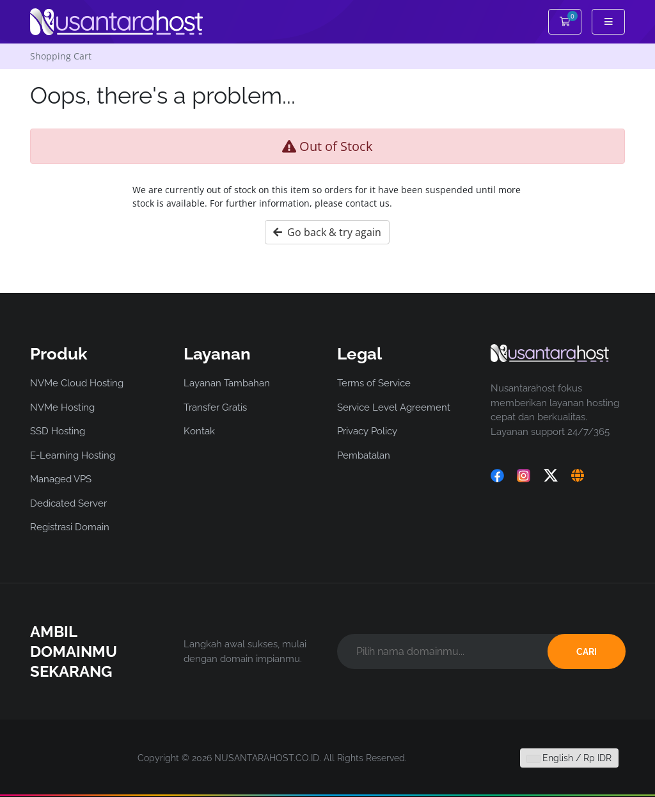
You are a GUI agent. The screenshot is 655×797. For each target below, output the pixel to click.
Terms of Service (374, 383)
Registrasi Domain (69, 527)
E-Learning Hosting (72, 455)
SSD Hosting (57, 431)
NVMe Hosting (62, 407)
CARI (586, 652)
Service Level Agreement (393, 407)
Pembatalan (363, 455)
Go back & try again (327, 232)
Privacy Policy (367, 431)
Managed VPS (60, 479)
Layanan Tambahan (227, 383)
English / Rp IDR (569, 758)
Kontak (199, 431)
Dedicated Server (68, 503)
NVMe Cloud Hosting (76, 383)
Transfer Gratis (215, 407)
